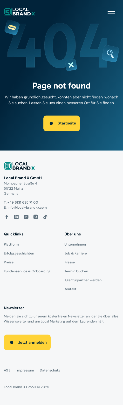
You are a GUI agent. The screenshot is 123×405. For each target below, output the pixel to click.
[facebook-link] (7, 217)
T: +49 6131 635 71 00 (21, 202)
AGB (7, 370)
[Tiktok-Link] (45, 217)
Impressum (25, 370)
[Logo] (61, 167)
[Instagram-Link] (36, 217)
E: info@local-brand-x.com (25, 207)
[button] (111, 11)
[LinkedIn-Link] (16, 217)
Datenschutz (50, 370)
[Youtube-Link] (26, 217)
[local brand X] (19, 11)
